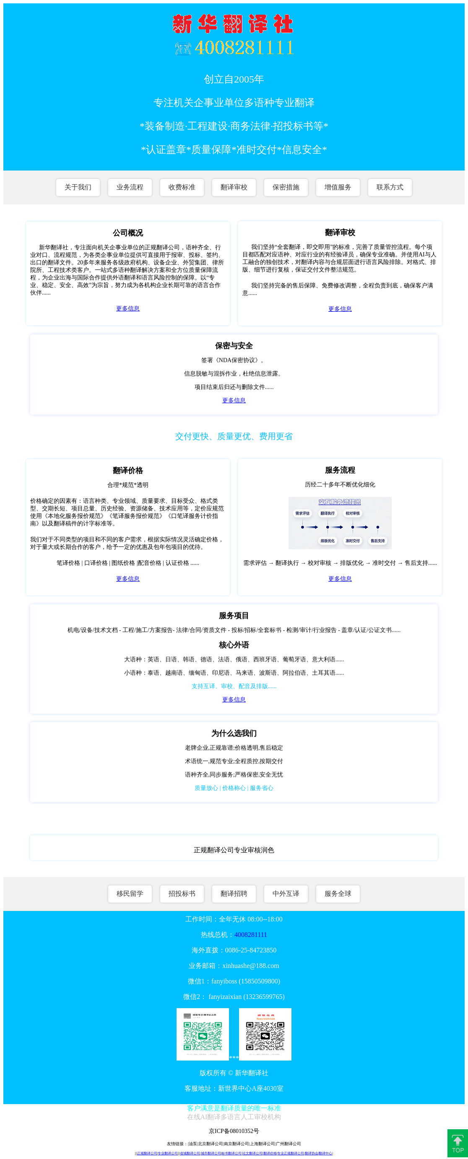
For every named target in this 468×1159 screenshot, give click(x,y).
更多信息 (128, 308)
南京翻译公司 (236, 1143)
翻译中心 (325, 1153)
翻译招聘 (234, 893)
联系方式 (390, 187)
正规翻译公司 (147, 1153)
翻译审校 (234, 187)
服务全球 (338, 893)
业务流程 (130, 187)
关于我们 (78, 187)
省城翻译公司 (190, 1153)
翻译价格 (270, 1153)
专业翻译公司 (168, 1153)
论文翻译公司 (252, 1153)
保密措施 (286, 187)
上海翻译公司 (262, 1143)
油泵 (193, 1143)
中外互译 (286, 893)
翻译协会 (311, 1153)
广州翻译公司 (288, 1143)
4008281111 (250, 934)
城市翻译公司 (211, 1153)
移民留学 (130, 893)
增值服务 (338, 187)
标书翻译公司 (231, 1153)
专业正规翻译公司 (290, 1153)
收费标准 (182, 187)
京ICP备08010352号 (234, 1131)
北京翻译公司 (210, 1143)
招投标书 (182, 893)
